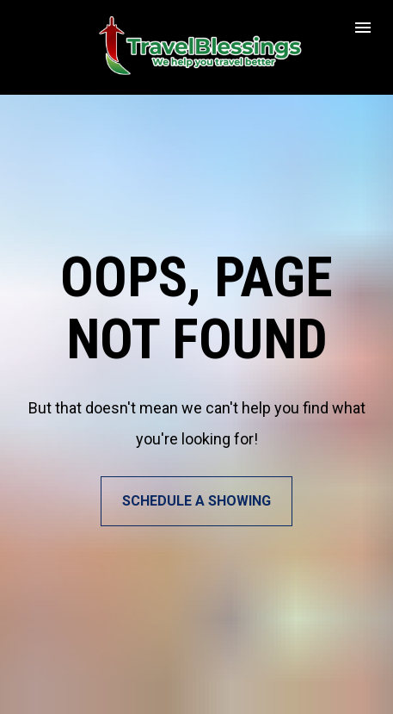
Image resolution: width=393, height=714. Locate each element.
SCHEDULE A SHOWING (196, 489)
